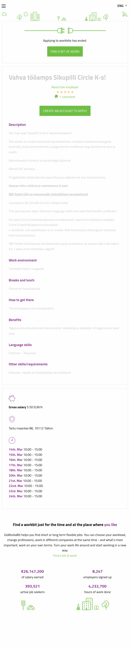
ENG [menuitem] (120, 5)
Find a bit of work (65, 51)
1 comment (67, 96)
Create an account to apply (65, 110)
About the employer (65, 87)
